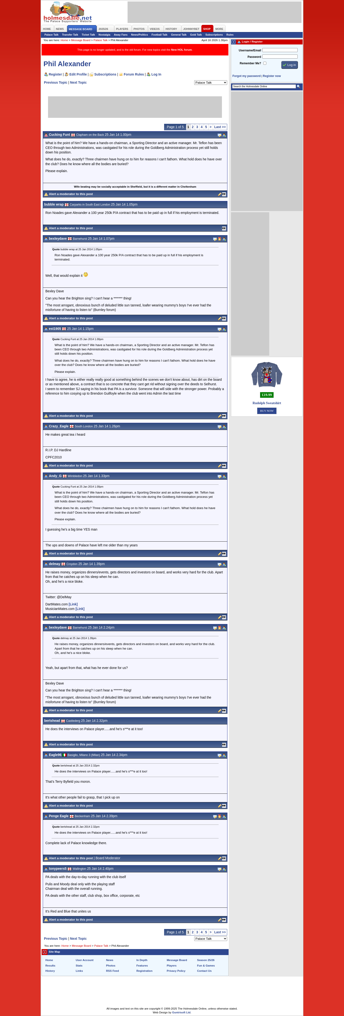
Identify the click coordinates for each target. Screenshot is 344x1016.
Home (64, 40)
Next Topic (78, 82)
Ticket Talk (88, 34)
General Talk (179, 34)
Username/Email (250, 50)
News (109, 960)
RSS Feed (112, 970)
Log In (156, 74)
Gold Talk (196, 34)
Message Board (81, 40)
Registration (144, 970)
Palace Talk (51, 34)
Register (55, 74)
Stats (79, 965)
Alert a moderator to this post (71, 194)
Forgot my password (246, 76)
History (50, 970)
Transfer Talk (70, 34)
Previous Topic (55, 82)
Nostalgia (104, 34)
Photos (110, 965)
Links (79, 970)
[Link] (73, 604)
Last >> (220, 127)
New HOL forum (181, 49)
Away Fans (121, 34)
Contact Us (204, 970)
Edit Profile (78, 74)
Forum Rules (134, 74)
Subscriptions (214, 34)
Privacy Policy (176, 970)
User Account (84, 960)
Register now (272, 76)
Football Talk (159, 34)
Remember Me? (250, 63)
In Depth (141, 960)
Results (50, 965)
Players (172, 965)
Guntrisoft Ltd (181, 1012)
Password (254, 57)
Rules (230, 34)
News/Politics (139, 34)
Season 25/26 (206, 960)
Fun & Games (206, 965)
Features (142, 965)
